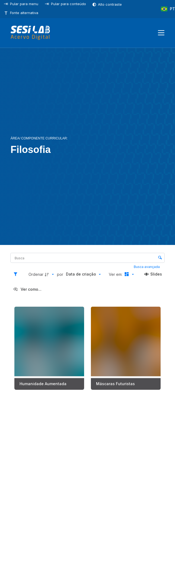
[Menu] (161, 33)
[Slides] (153, 274)
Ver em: (116, 274)
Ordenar (35, 274)
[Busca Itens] (87, 258)
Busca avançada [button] (147, 267)
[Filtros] (16, 274)
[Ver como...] (27, 289)
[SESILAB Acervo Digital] (30, 33)
